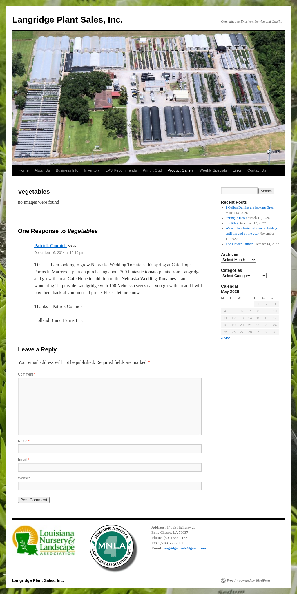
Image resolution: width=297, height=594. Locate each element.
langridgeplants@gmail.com (184, 548)
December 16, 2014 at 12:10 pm (59, 253)
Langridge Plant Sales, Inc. (67, 19)
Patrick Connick (50, 245)
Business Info (67, 170)
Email (23, 460)
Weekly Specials (213, 170)
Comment (26, 374)
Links (237, 170)
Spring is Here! (236, 218)
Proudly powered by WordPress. (249, 580)
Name (24, 441)
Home (24, 170)
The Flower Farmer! (240, 244)
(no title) (232, 223)
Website (24, 478)
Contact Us (256, 170)
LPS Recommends (121, 170)
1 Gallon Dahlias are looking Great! (251, 207)
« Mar (225, 338)
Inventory (91, 170)
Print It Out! (152, 170)
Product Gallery (181, 170)
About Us (42, 170)
